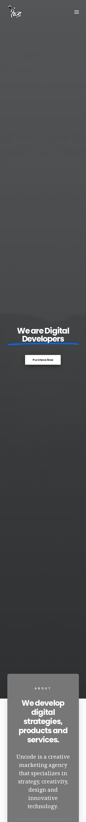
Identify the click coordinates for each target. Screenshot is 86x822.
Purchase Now (43, 103)
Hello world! (43, 576)
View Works (43, 515)
